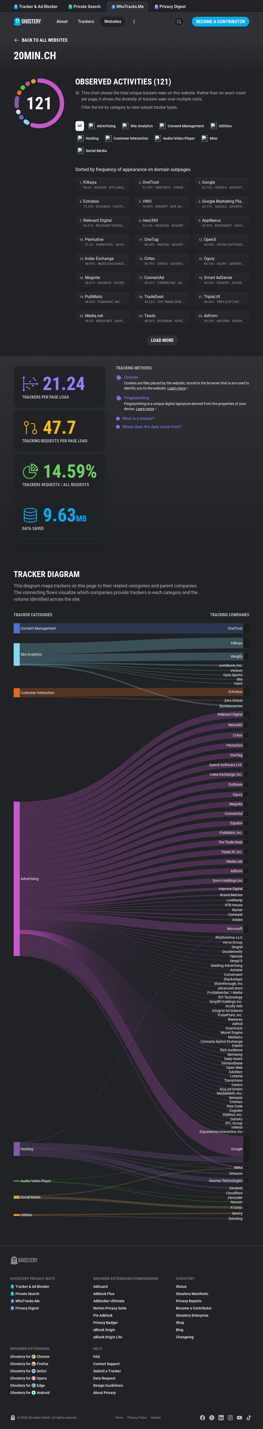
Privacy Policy (137, 1417)
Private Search (84, 6)
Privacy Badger (105, 1323)
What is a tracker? (135, 418)
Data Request (104, 1378)
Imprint (156, 1417)
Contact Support (106, 1364)
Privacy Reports (189, 1301)
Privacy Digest (170, 6)
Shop (180, 1323)
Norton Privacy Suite (110, 1308)
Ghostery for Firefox (29, 1364)
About (62, 21)
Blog (179, 1330)
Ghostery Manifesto (192, 1294)
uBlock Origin (104, 1330)
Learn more (178, 388)
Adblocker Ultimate (109, 1301)
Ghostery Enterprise (192, 1315)
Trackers (86, 21)
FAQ (96, 1357)
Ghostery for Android (30, 1393)
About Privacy (104, 1393)
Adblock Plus (103, 1294)
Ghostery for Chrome (30, 1357)
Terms (119, 1417)
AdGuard (100, 1286)
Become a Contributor (220, 21)
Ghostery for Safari (28, 1371)
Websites (112, 21)
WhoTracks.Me (127, 6)
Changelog (185, 1337)
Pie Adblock (102, 1315)
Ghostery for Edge (27, 1385)
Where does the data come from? (149, 426)
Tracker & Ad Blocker (36, 6)
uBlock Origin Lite (107, 1337)
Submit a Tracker (107, 1371)
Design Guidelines (108, 1385)
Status (181, 1286)
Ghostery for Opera (28, 1378)
